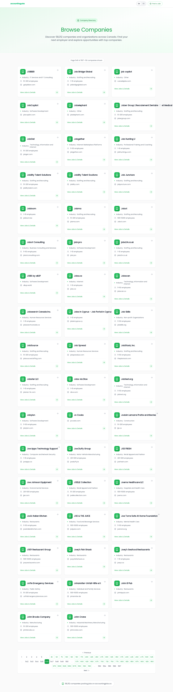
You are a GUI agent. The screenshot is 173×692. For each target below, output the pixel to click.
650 (91, 661)
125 (72, 657)
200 (86, 657)
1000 (59, 666)
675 (96, 661)
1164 (104, 666)
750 (112, 661)
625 (87, 661)
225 (91, 657)
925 (147, 661)
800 (122, 661)
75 (62, 657)
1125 (84, 666)
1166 (114, 666)
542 (26, 661)
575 (77, 661)
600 (82, 661)
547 (51, 661)
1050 (69, 666)
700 (102, 661)
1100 (79, 666)
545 (41, 661)
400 (126, 657)
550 (67, 661)
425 (131, 657)
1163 (99, 666)
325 (111, 657)
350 (116, 657)
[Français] (141, 3)
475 (141, 657)
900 (142, 661)
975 (54, 666)
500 (146, 657)
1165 (109, 666)
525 (151, 657)
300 (106, 657)
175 (82, 657)
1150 (89, 666)
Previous (86, 653)
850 (132, 661)
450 (136, 657)
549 (62, 661)
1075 (74, 666)
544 (36, 661)
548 (57, 661)
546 (46, 661)
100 (66, 657)
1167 (119, 666)
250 (96, 657)
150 (77, 657)
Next (87, 670)
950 (152, 661)
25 (52, 657)
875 (137, 661)
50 (57, 657)
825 (127, 661)
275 (101, 657)
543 (31, 661)
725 (107, 661)
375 (121, 657)
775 (117, 661)
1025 (64, 666)
